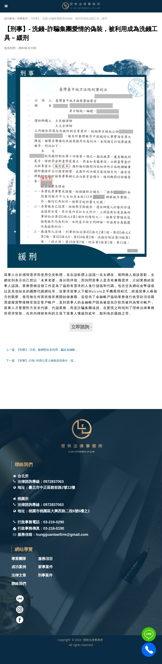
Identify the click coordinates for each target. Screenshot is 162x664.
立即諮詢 (81, 326)
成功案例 (9, 18)
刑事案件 (22, 18)
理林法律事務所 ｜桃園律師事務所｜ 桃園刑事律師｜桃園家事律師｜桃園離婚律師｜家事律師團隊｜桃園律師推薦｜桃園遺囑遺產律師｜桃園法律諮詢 (78, 647)
